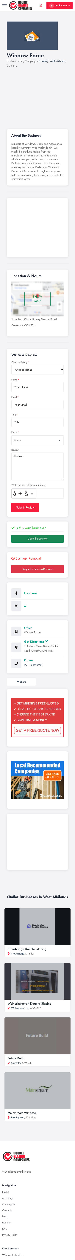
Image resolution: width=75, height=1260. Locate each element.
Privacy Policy (9, 1235)
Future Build (16, 1058)
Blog (4, 1216)
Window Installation (12, 1255)
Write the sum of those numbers (28, 485)
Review (15, 450)
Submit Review (25, 507)
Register (6, 1222)
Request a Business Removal (38, 569)
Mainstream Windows (22, 1113)
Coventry (43, 61)
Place (14, 432)
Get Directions (36, 642)
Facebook (30, 593)
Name (14, 379)
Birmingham (17, 1117)
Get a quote (8, 1204)
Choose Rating (19, 362)
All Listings (7, 1198)
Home (5, 1192)
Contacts (7, 1210)
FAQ (4, 1228)
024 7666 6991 (33, 664)
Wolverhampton (19, 1008)
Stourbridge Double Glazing (27, 949)
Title (13, 414)
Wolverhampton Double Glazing (29, 1003)
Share (21, 682)
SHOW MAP (37, 299)
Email (14, 397)
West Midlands (57, 61)
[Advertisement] (37, 96)
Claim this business (37, 538)
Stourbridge (17, 953)
